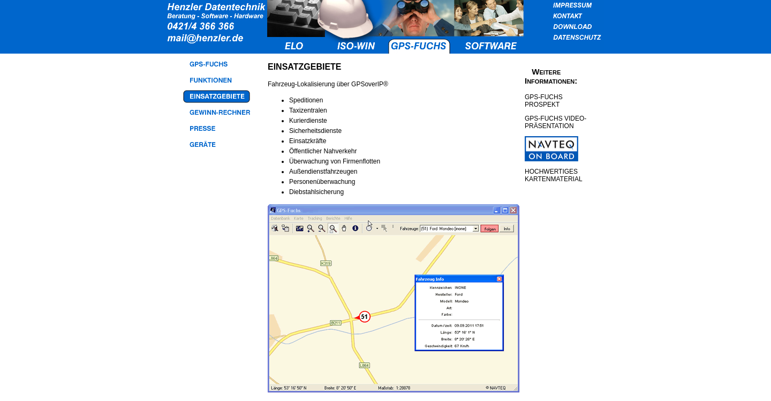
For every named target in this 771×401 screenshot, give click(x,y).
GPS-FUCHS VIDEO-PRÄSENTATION (555, 122)
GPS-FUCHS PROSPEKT (544, 100)
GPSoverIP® (369, 84)
